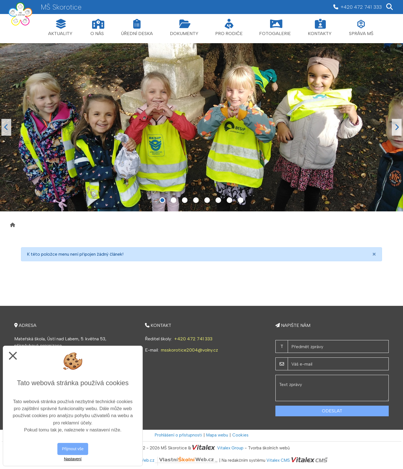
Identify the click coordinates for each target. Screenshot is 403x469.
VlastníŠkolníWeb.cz (166, 460)
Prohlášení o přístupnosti (178, 435)
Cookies (240, 435)
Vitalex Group (230, 447)
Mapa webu (217, 435)
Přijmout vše (72, 449)
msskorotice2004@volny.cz (189, 350)
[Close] (374, 254)
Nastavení (72, 459)
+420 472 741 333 (193, 338)
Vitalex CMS (278, 460)
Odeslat (332, 410)
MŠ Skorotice (61, 7)
